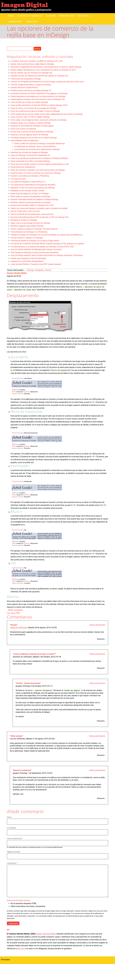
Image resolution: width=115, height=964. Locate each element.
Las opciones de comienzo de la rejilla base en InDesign (37, 149)
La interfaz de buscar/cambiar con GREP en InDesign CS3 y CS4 (37, 61)
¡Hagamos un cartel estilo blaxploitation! (27, 261)
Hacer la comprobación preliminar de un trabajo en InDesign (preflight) (39, 158)
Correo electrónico (14, 838)
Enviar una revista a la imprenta (23, 129)
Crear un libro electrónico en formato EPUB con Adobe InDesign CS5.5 (39, 105)
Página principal (13, 851)
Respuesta (101, 639)
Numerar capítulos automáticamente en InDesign (31, 202)
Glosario (51, 16)
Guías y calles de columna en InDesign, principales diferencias (39, 143)
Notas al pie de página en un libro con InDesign (30, 193)
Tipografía (39, 270)
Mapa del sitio (67, 16)
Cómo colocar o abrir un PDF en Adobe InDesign (30, 117)
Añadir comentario (15, 610)
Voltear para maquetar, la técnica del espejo (28, 258)
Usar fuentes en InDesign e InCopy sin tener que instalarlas (35, 252)
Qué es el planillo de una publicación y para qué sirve (32, 214)
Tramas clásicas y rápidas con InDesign (27, 238)
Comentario (11, 863)
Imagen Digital (24, 5)
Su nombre (11, 828)
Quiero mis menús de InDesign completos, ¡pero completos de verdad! (39, 208)
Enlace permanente (97, 625)
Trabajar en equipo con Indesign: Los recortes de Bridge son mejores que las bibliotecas (46, 235)
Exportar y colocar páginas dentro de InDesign (29, 135)
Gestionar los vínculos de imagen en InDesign (29, 152)
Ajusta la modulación (22, 770)
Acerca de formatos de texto (18, 900)
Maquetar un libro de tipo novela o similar (27, 190)
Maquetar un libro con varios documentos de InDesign (33, 188)
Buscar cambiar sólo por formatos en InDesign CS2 (31, 73)
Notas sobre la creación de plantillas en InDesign (30, 196)
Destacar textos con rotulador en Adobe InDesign (31, 123)
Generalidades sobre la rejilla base (25, 140)
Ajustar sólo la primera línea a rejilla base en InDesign (32, 64)
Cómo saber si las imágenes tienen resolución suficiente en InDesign (39, 120)
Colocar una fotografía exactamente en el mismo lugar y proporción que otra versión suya (47, 82)
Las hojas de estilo (18, 179)
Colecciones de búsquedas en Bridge (26, 79)
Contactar (31, 21)
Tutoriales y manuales (30, 16)
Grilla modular (16, 736)
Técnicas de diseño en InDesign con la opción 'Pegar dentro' (35, 241)
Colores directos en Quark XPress (24, 87)
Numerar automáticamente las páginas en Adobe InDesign (34, 199)
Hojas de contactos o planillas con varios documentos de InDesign (38, 170)
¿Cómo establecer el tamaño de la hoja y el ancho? (34, 654)
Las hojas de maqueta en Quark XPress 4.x (28, 182)
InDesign (30, 270)
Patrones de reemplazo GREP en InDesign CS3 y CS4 (32, 205)
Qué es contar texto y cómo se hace (25, 211)
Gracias (14, 625)
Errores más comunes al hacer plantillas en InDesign (32, 132)
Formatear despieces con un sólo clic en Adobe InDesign (34, 138)
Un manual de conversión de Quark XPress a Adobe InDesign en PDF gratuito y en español (47, 244)
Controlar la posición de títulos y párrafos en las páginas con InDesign (39, 93)
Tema (9, 817)
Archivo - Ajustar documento (28, 683)
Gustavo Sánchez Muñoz (17, 273)
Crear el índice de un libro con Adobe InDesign (29, 102)
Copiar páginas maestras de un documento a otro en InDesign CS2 (38, 99)
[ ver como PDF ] (13, 613)
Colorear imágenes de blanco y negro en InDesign (31, 85)
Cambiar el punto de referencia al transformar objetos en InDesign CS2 (39, 76)
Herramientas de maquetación (23, 167)
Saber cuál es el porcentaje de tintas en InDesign (30, 223)
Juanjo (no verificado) (18, 627)
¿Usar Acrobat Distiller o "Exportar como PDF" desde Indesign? (36, 264)
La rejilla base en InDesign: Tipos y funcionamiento (35, 146)
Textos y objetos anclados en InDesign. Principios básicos (34, 229)
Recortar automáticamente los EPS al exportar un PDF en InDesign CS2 (40, 217)
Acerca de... (84, 16)
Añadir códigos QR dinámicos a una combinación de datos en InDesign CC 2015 (43, 70)
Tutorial (48, 270)
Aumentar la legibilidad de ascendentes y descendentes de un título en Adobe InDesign (46, 67)
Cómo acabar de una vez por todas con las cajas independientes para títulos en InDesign (47, 114)
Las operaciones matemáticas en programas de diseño (33, 185)
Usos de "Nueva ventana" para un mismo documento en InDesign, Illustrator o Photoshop (47, 255)
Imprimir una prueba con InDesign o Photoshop (30, 176)
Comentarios (15, 21)
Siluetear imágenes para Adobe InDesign (27, 226)
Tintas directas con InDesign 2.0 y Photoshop (29, 232)
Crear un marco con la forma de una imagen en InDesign (33, 108)
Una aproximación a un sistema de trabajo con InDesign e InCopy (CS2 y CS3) (42, 247)
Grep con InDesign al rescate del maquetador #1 (30, 155)
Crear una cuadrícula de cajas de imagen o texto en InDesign (35, 111)
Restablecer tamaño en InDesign (24, 220)
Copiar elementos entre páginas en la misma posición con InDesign (38, 96)
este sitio (20, 948)
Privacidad (5, 959)
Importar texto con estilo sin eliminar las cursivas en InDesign (36, 173)
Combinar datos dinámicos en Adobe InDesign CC (31, 90)
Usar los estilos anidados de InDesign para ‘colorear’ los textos (36, 249)
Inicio (11, 16)
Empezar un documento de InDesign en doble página (32, 126)
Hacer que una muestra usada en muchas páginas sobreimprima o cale (40, 164)
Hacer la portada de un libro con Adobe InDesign (30, 161)
